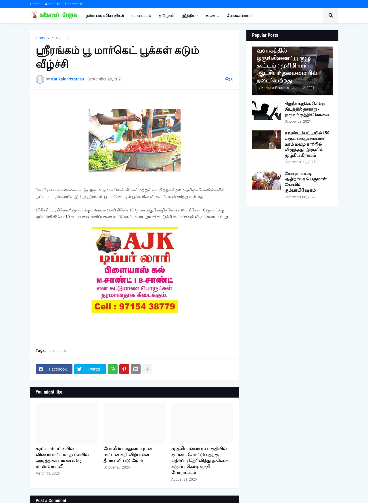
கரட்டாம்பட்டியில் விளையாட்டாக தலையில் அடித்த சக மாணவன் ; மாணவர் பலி (62, 457)
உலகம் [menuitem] (212, 15)
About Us (52, 4)
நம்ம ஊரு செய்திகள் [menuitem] (105, 15)
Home (34, 4)
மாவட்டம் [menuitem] (141, 15)
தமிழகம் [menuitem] (166, 15)
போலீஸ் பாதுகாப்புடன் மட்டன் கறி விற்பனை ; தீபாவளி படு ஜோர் (127, 454)
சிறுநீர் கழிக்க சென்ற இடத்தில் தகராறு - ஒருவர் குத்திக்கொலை (307, 109)
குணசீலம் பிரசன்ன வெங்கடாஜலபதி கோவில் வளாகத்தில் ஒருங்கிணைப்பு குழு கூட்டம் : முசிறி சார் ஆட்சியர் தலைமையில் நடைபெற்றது (290, 58)
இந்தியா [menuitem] (190, 15)
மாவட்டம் (59, 38)
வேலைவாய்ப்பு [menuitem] (241, 15)
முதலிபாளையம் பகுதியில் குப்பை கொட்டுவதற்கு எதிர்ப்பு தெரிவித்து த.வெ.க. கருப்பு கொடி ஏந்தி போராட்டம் (200, 460)
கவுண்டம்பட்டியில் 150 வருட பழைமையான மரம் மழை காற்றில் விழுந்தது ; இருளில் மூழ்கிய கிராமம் (307, 144)
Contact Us (74, 4)
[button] (330, 15)
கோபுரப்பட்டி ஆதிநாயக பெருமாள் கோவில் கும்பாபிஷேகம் (306, 182)
